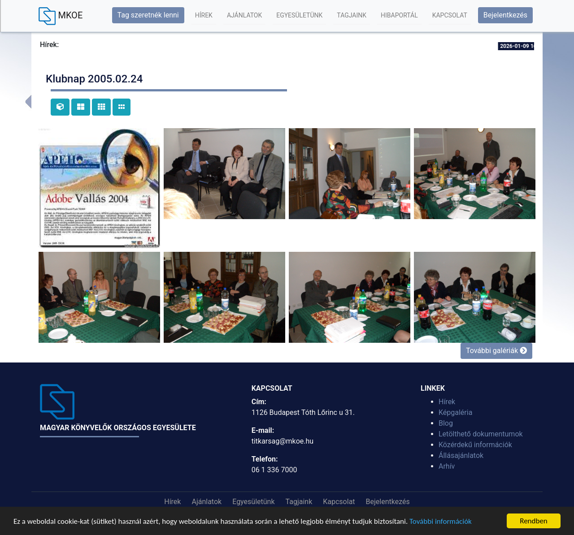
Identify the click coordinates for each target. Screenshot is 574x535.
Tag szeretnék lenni (148, 15)
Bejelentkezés (505, 15)
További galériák (496, 350)
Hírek (204, 15)
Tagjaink (351, 15)
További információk (440, 521)
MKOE (61, 16)
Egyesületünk (299, 15)
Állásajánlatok (461, 455)
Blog (446, 423)
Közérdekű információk (475, 444)
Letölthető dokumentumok (481, 434)
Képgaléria (455, 412)
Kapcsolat (449, 15)
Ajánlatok (244, 15)
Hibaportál (399, 15)
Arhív (447, 466)
